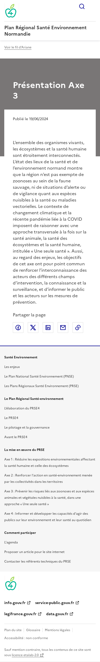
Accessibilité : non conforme (26, 638)
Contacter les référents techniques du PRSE (37, 561)
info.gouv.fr (15, 603)
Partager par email (63, 327)
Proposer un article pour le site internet (34, 552)
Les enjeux (12, 366)
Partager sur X (33, 327)
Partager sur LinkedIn (48, 327)
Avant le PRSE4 (15, 437)
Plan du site (13, 630)
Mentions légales (57, 630)
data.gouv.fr (57, 614)
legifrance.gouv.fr (20, 614)
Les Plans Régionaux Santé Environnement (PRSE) (41, 386)
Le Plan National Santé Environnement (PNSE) (39, 376)
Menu (92, 6)
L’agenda (11, 542)
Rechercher (82, 6)
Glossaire (33, 630)
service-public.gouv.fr (54, 603)
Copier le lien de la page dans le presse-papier (78, 327)
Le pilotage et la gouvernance (27, 427)
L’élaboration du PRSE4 (21, 408)
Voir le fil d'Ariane (17, 47)
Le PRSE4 (11, 418)
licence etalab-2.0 (25, 655)
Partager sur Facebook (18, 327)
